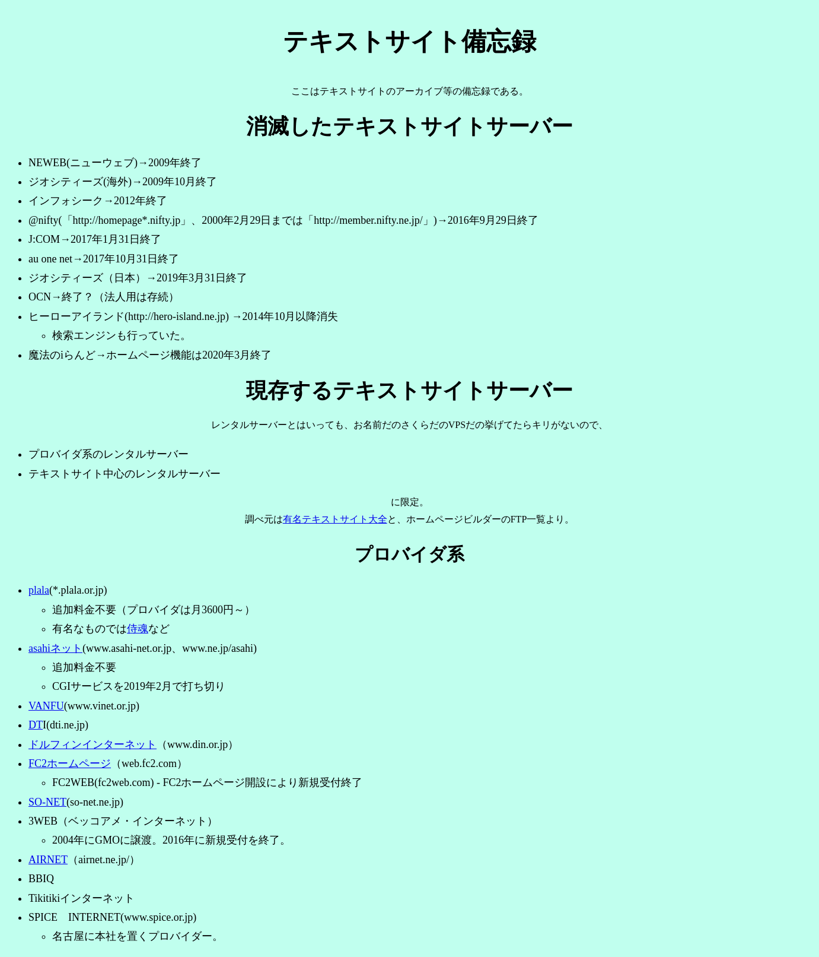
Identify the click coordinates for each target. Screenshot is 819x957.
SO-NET (47, 802)
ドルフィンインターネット (92, 744)
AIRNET (48, 860)
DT (35, 725)
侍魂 (137, 629)
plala (38, 590)
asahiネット (55, 648)
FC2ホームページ (69, 763)
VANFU (46, 706)
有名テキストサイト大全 (335, 519)
